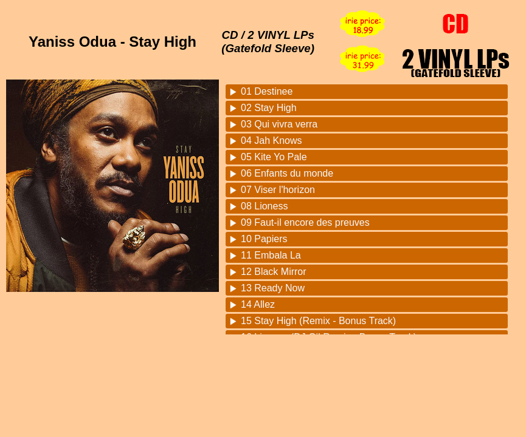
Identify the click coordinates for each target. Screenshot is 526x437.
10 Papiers (264, 239)
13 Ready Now (273, 288)
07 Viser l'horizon (278, 190)
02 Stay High (269, 108)
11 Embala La (271, 255)
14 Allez (258, 304)
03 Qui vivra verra (279, 124)
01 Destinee (266, 91)
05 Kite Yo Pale (274, 157)
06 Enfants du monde (287, 173)
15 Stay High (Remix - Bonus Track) (318, 321)
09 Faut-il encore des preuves (305, 222)
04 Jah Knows (271, 140)
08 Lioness (264, 206)
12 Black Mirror (273, 271)
